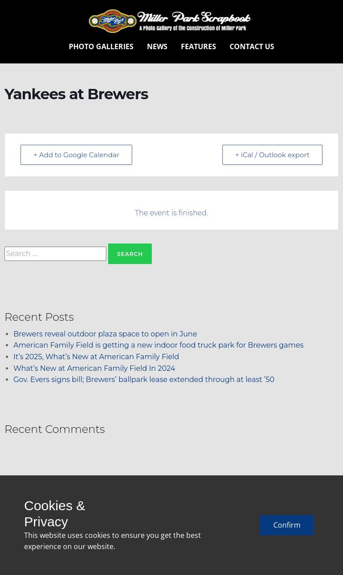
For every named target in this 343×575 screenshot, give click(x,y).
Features (198, 46)
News (157, 46)
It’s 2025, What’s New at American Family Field (96, 357)
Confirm (287, 525)
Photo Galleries (101, 46)
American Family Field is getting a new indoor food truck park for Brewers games (158, 345)
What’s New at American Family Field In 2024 (94, 368)
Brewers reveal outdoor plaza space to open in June (105, 334)
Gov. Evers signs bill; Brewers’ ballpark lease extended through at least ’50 (143, 379)
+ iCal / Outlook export (272, 155)
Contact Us (252, 46)
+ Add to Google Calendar (76, 155)
